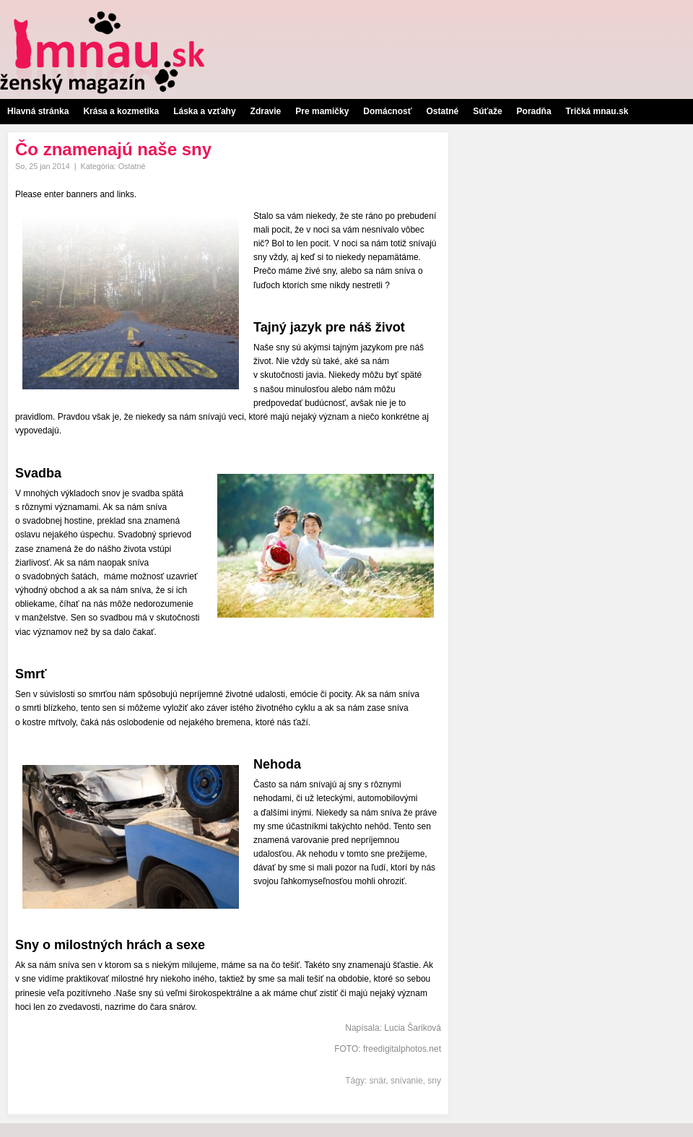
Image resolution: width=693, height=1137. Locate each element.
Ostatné (442, 111)
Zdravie (266, 111)
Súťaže (487, 111)
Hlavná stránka (38, 111)
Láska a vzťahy (204, 111)
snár (378, 1081)
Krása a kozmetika (121, 111)
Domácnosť (387, 111)
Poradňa (534, 111)
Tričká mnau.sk (597, 111)
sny (434, 1081)
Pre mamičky (322, 111)
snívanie (407, 1081)
